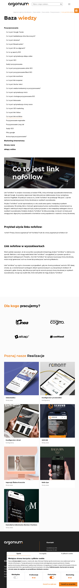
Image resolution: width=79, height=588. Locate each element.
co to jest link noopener (14, 80)
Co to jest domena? (13, 40)
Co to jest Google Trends (15, 32)
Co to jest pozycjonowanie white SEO (19, 68)
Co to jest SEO (11, 60)
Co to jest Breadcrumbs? (14, 44)
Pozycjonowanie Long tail (15, 124)
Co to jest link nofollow (14, 116)
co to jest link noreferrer (14, 76)
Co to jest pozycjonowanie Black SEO (19, 72)
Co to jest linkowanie (13, 100)
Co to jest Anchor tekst (14, 84)
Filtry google (10, 132)
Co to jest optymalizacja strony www (19, 104)
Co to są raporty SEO (13, 52)
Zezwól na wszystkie (68, 584)
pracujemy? (22, 306)
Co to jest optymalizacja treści (17, 92)
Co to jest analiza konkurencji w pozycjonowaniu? (23, 88)
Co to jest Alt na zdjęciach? (15, 48)
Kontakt (50, 542)
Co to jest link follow (13, 112)
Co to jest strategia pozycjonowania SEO (20, 96)
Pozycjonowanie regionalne (15, 120)
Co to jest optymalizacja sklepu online (19, 56)
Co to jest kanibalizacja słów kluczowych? (20, 36)
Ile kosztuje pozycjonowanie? (16, 136)
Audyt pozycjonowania (14, 64)
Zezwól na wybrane (49, 584)
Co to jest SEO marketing (15, 108)
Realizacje (35, 356)
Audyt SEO (10, 128)
